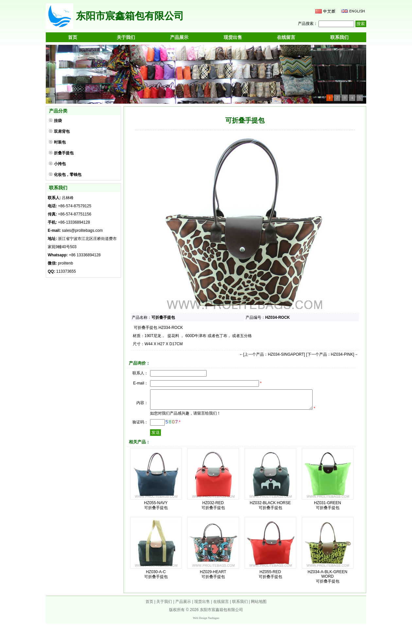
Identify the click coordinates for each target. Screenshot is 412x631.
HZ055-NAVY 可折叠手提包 (156, 509)
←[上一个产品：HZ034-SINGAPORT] (272, 354)
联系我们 (339, 37)
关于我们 (126, 37)
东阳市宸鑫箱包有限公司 (221, 613)
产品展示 (179, 37)
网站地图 (258, 605)
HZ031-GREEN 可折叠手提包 (327, 509)
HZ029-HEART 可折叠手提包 (213, 578)
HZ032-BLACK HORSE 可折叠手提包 (270, 509)
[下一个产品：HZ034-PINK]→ (332, 354)
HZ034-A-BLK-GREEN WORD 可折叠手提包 (327, 580)
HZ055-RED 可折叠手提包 (270, 578)
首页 (72, 37)
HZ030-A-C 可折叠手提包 (156, 578)
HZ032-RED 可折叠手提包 (213, 509)
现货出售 (233, 37)
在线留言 (286, 37)
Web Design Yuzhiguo (206, 621)
